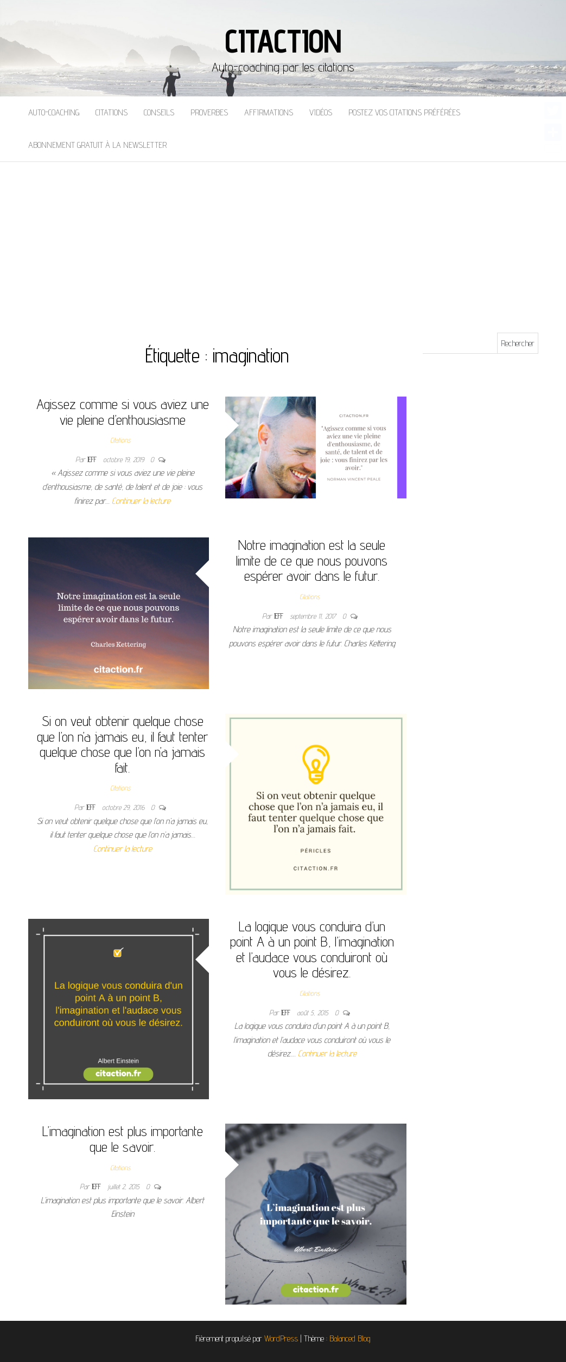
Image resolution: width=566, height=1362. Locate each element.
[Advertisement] (283, 243)
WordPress (281, 1338)
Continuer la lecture (141, 501)
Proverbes (209, 112)
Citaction (283, 40)
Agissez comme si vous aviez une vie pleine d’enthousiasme (122, 411)
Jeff (93, 459)
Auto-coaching (53, 112)
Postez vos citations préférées (404, 112)
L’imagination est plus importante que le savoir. (122, 1139)
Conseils (159, 112)
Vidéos (320, 112)
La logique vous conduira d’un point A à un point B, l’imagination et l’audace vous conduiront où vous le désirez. (312, 949)
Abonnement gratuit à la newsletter (97, 145)
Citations (112, 112)
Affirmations (268, 112)
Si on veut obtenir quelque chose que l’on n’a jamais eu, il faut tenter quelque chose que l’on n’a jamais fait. (122, 744)
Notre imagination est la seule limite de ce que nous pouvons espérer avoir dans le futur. (311, 560)
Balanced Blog (350, 1338)
